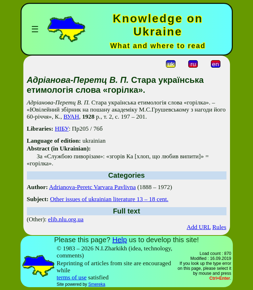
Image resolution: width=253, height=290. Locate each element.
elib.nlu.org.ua (66, 219)
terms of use (72, 277)
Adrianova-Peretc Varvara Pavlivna (92, 187)
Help (119, 240)
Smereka (96, 284)
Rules (219, 227)
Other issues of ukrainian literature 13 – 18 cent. (109, 199)
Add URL (198, 227)
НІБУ (62, 128)
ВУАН (71, 116)
